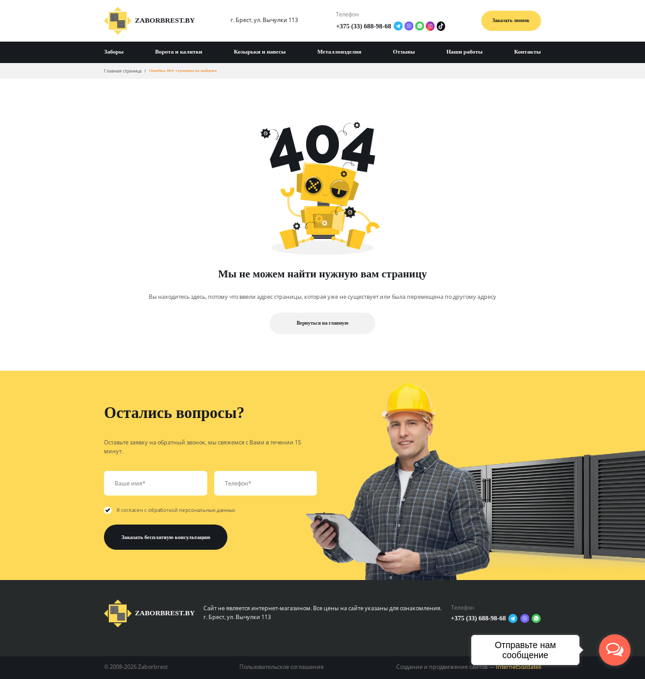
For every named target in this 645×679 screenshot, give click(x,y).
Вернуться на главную (322, 323)
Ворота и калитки (178, 52)
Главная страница (123, 71)
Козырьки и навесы (260, 52)
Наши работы (465, 52)
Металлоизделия (339, 52)
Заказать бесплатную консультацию (166, 537)
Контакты (527, 52)
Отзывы (404, 52)
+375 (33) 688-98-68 (363, 26)
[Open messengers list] (615, 650)
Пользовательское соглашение (281, 667)
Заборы (113, 52)
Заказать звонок (511, 20)
